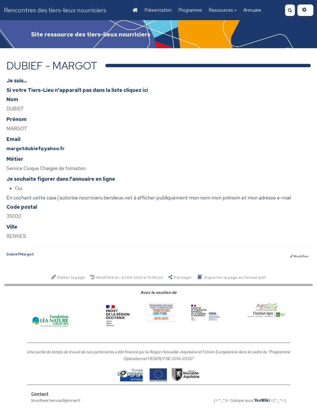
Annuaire (252, 10)
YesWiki (262, 400)
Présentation (158, 10)
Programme (190, 10)
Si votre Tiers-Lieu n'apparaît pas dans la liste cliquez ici (77, 90)
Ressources (223, 10)
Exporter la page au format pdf (231, 277)
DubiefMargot (20, 254)
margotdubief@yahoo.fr (35, 148)
